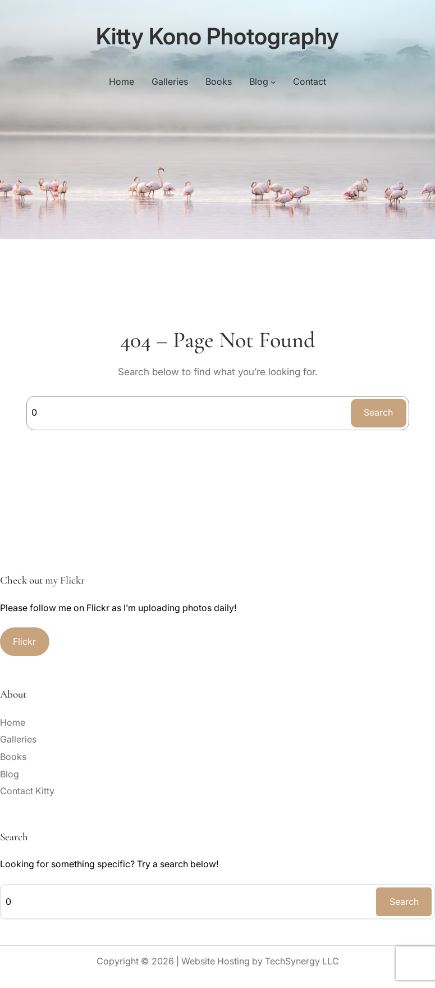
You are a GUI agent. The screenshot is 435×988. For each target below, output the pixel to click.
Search (378, 412)
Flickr (24, 641)
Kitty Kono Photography (217, 36)
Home (121, 81)
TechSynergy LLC (302, 961)
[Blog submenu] (273, 82)
